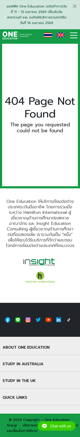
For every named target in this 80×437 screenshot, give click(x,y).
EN (61, 35)
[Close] (75, 6)
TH (48, 35)
